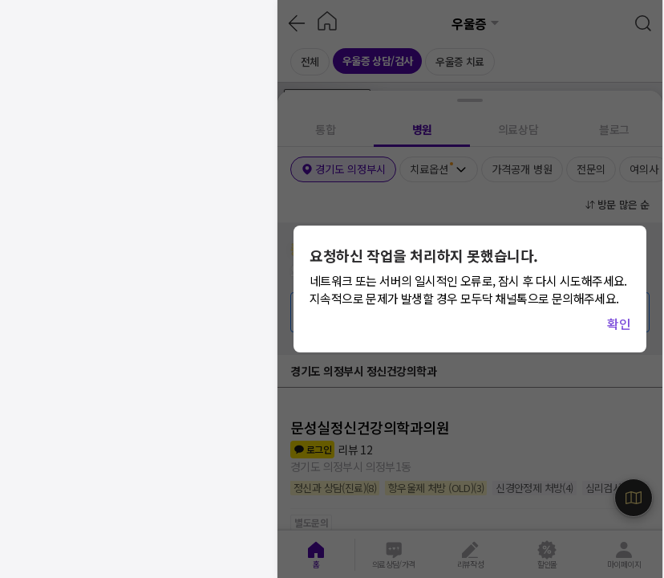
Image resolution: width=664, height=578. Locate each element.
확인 (618, 323)
